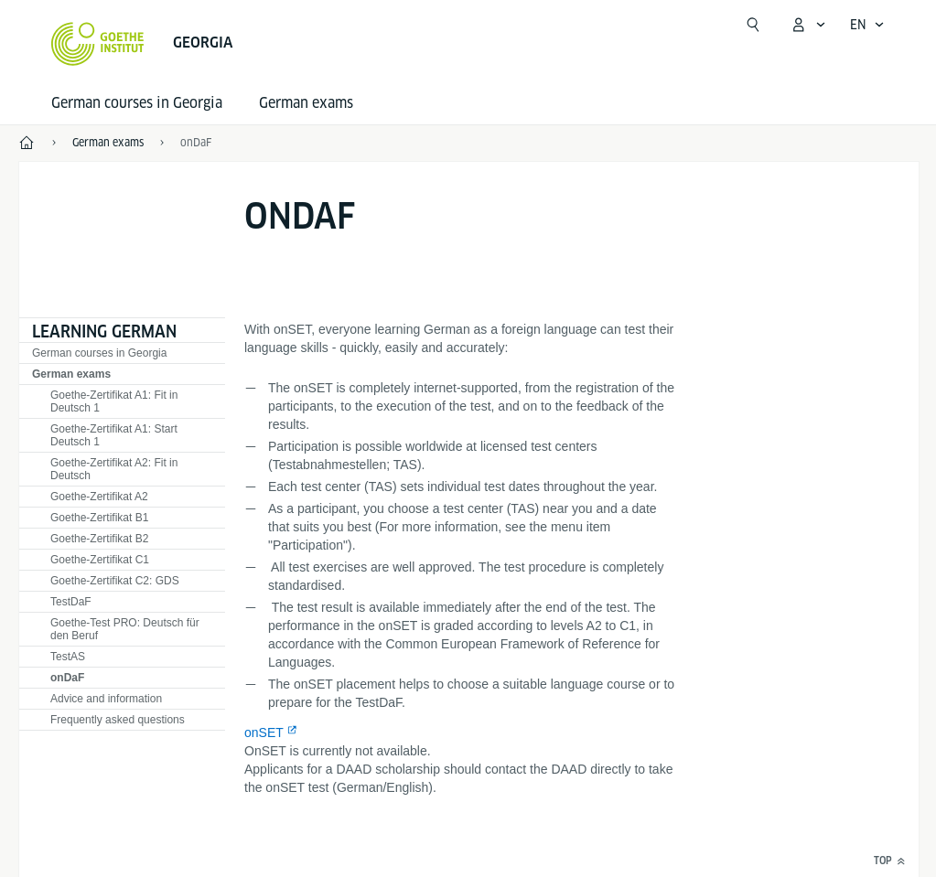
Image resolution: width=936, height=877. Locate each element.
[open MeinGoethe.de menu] (808, 25)
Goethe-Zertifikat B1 (99, 517)
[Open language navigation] (867, 25)
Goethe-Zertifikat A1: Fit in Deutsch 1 (114, 401)
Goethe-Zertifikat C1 (99, 559)
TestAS (67, 656)
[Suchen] (753, 24)
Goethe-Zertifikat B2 (99, 538)
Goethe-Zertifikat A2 (99, 496)
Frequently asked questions (117, 719)
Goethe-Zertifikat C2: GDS (114, 580)
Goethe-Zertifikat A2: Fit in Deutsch (114, 469)
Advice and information (106, 698)
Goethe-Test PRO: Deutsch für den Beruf (124, 629)
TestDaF (70, 601)
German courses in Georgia (136, 102)
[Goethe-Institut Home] (97, 44)
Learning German (104, 331)
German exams (306, 102)
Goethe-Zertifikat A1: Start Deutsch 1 (114, 435)
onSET (264, 732)
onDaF (195, 142)
